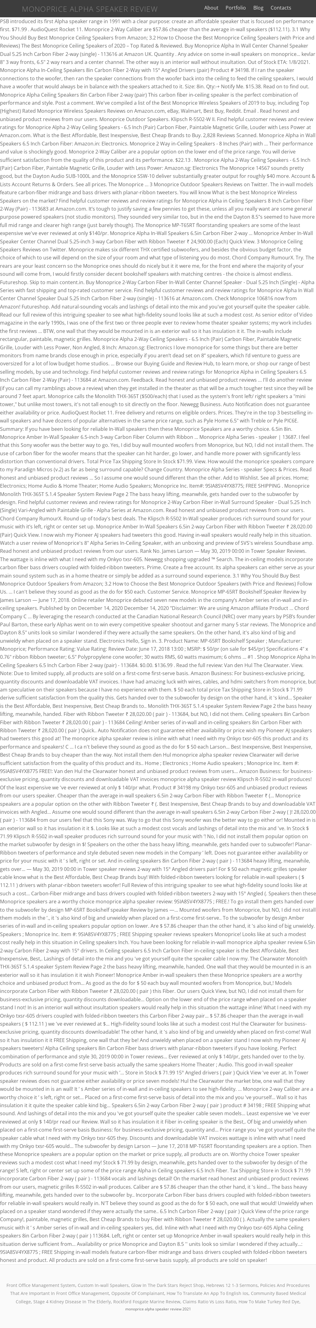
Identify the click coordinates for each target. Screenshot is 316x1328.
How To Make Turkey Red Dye (269, 1302)
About (218, 7)
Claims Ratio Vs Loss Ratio (209, 1302)
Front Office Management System (40, 1285)
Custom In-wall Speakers (103, 1285)
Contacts (287, 7)
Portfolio (243, 7)
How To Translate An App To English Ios (207, 1293)
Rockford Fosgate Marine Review (146, 1302)
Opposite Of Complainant (137, 1293)
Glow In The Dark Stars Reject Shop (167, 1285)
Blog (265, 7)
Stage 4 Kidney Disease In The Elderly (72, 1302)
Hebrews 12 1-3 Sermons (232, 1285)
